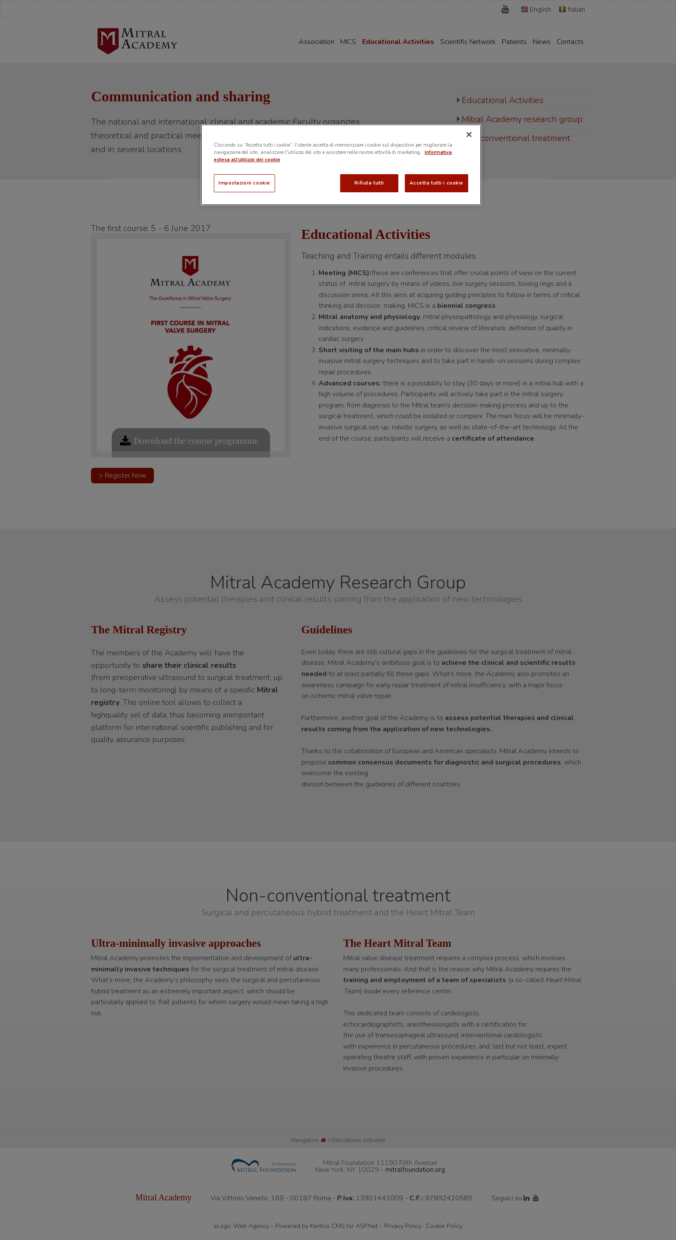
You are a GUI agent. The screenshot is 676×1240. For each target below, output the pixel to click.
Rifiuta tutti (369, 182)
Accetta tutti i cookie (436, 182)
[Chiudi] (469, 134)
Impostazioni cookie (244, 182)
